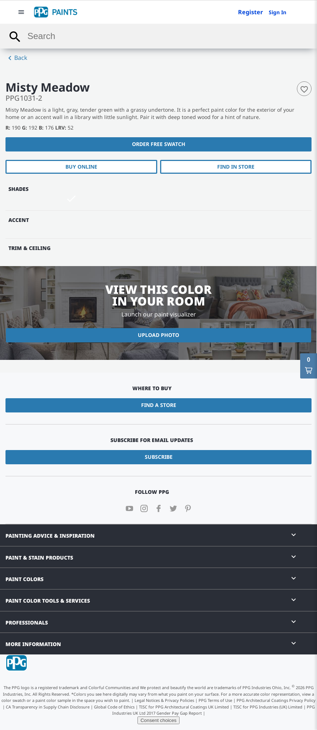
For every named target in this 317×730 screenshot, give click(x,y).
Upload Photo (158, 334)
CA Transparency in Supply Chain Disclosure (48, 707)
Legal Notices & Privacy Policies (164, 700)
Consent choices (158, 720)
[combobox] (158, 36)
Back (16, 58)
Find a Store (158, 405)
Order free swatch (158, 144)
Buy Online (81, 166)
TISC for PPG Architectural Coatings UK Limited (184, 707)
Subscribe (159, 456)
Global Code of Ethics (114, 707)
